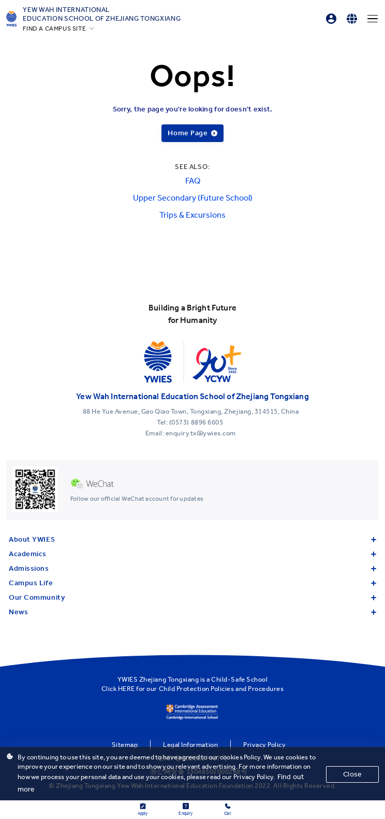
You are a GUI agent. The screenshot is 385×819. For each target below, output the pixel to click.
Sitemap (125, 745)
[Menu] (372, 18)
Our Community (192, 597)
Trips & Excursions (192, 215)
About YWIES (192, 539)
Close (352, 774)
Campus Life (192, 582)
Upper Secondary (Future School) (193, 198)
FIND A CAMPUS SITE (54, 28)
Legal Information (190, 745)
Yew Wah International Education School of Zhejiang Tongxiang (102, 14)
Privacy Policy (264, 745)
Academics (192, 553)
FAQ (192, 181)
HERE (126, 689)
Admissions (192, 568)
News (192, 612)
